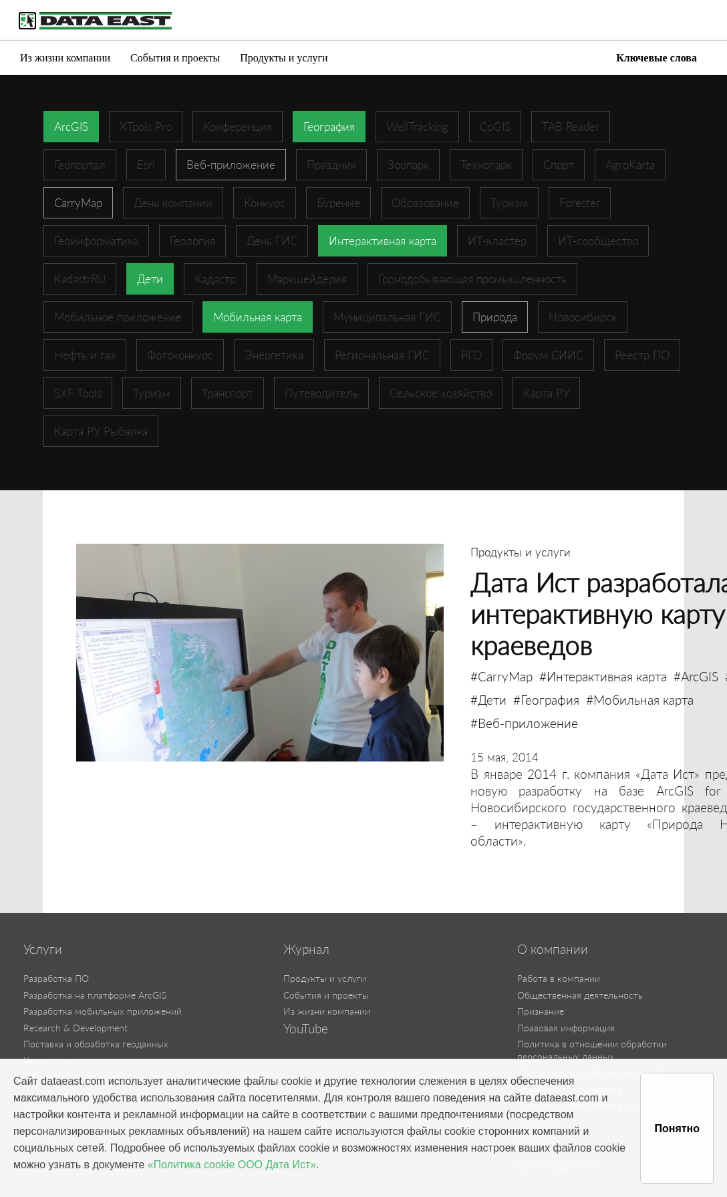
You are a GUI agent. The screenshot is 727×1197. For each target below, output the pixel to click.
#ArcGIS (696, 676)
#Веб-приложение (524, 723)
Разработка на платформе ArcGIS (94, 995)
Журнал (306, 949)
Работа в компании (558, 978)
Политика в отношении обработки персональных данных (592, 1050)
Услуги (42, 949)
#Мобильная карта (640, 699)
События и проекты (175, 57)
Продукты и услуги (283, 57)
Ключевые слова (656, 57)
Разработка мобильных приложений (102, 1011)
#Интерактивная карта (603, 676)
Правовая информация (566, 1027)
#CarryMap (501, 676)
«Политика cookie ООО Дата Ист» (232, 1164)
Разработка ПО (56, 978)
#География (546, 699)
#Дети (488, 699)
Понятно (677, 1128)
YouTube (305, 1028)
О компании (552, 949)
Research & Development (75, 1027)
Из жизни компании (65, 57)
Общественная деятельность (580, 995)
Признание (540, 1011)
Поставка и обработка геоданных (95, 1043)
